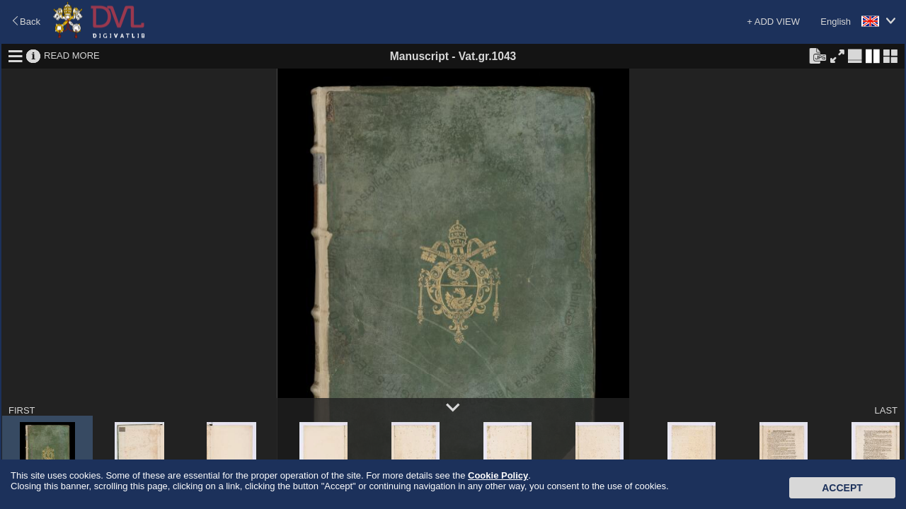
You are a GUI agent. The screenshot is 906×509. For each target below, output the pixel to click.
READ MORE (72, 55)
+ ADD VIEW (773, 21)
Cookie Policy (498, 475)
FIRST (21, 410)
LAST (886, 410)
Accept (842, 487)
